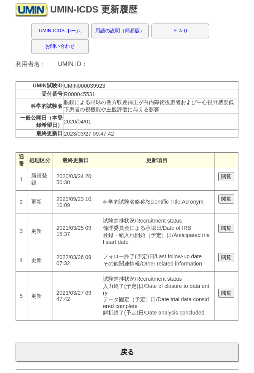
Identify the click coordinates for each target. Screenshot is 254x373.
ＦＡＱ (180, 30)
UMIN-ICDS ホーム (60, 30)
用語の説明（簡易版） (120, 30)
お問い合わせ (60, 46)
